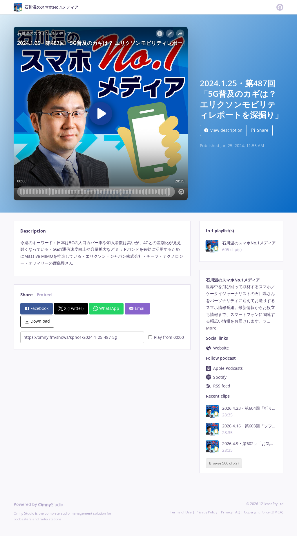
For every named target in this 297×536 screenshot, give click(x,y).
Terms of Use (181, 512)
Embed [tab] (44, 295)
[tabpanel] (102, 253)
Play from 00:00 (166, 337)
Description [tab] (33, 231)
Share (259, 130)
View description (223, 130)
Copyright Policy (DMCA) (263, 512)
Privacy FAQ (230, 512)
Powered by (38, 504)
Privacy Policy (206, 512)
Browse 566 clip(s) (224, 463)
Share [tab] (26, 295)
